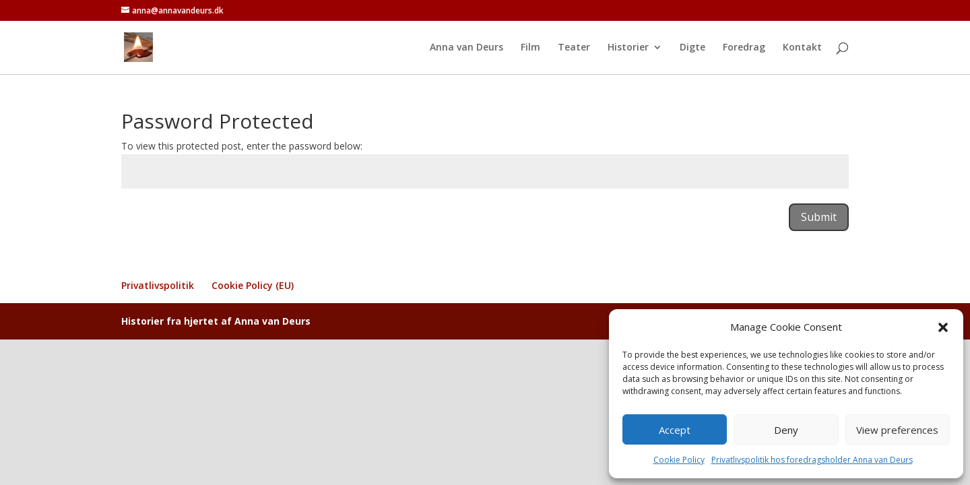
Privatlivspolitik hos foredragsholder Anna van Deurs (812, 459)
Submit (819, 216)
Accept (674, 430)
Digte (692, 47)
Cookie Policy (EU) (253, 285)
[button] (943, 327)
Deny (786, 430)
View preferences (897, 430)
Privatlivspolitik (157, 285)
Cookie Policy (679, 459)
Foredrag (744, 47)
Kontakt (802, 47)
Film (530, 47)
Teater (574, 47)
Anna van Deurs (466, 47)
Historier (628, 47)
